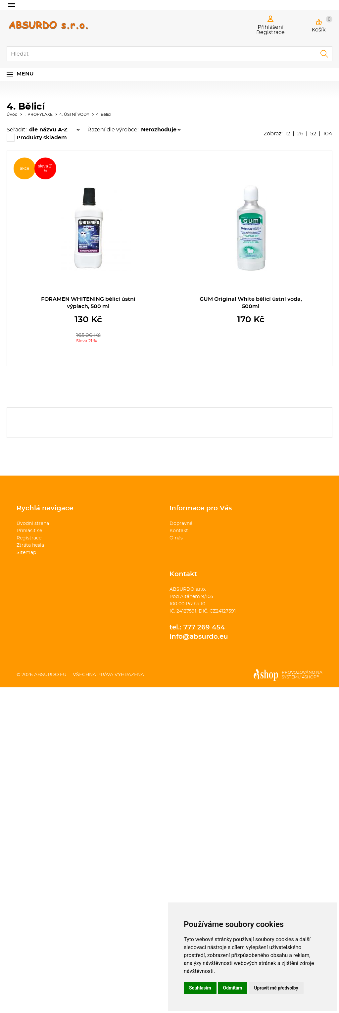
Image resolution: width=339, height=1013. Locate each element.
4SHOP (310, 677)
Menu (25, 73)
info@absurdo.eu (199, 636)
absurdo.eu (50, 674)
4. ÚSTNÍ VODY (74, 114)
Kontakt (179, 531)
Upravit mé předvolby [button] (276, 987)
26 (300, 133)
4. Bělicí (103, 114)
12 (287, 133)
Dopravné (181, 523)
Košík (322, 24)
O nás (176, 538)
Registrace (29, 538)
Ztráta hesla (30, 545)
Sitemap (26, 552)
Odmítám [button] (232, 987)
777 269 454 (204, 627)
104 (327, 133)
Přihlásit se (29, 531)
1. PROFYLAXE (38, 114)
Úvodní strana (33, 523)
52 (313, 133)
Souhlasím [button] (200, 987)
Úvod (12, 114)
